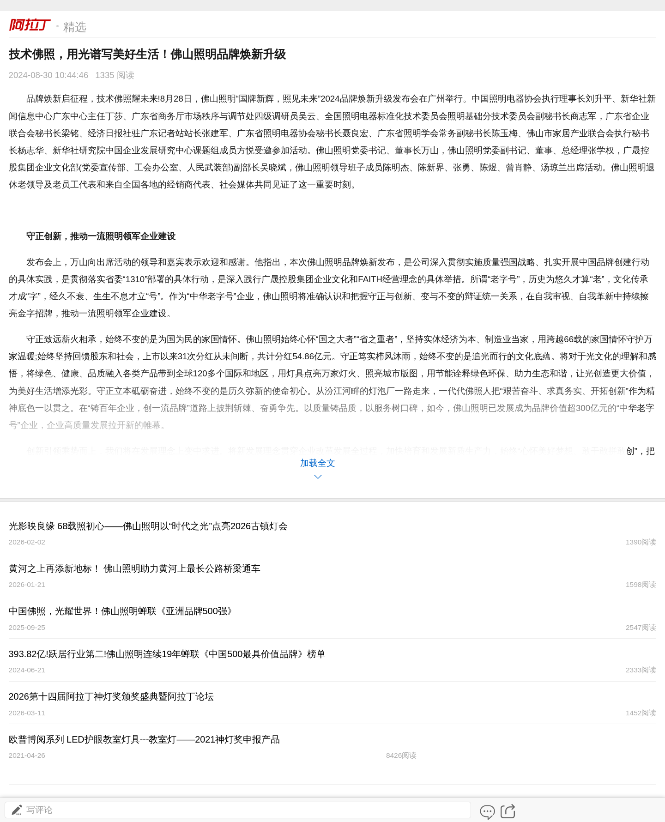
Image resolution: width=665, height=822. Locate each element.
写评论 (31, 810)
